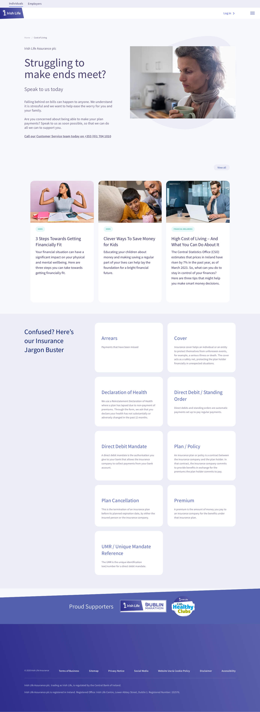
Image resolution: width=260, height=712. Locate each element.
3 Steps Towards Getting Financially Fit (58, 241)
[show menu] (252, 13)
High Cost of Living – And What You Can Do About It (195, 241)
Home (27, 37)
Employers (35, 4)
